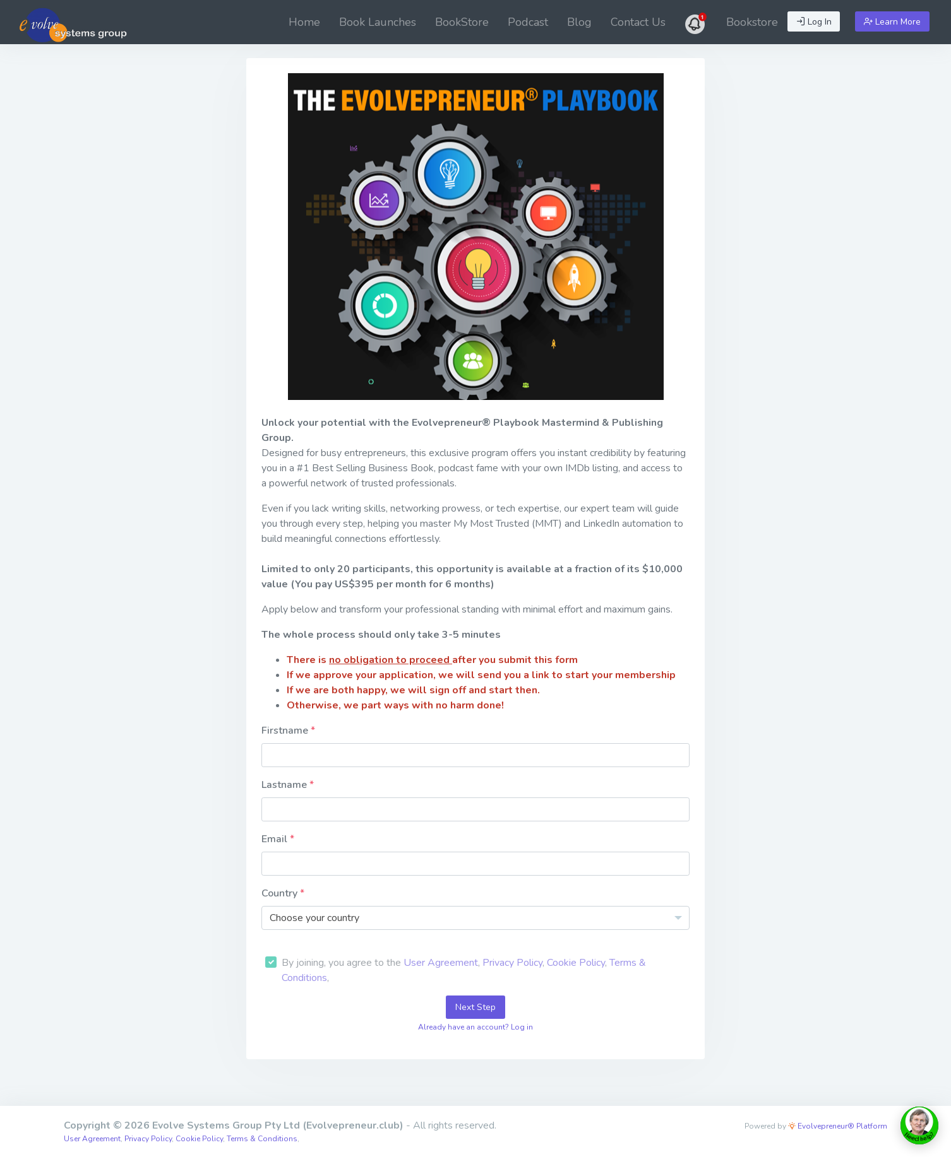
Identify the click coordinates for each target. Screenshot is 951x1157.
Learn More (892, 22)
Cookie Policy (576, 963)
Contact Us (638, 22)
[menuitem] (304, 22)
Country (280, 893)
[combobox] (475, 918)
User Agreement (441, 963)
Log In (814, 22)
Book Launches (377, 22)
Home (304, 22)
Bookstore (752, 22)
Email (275, 839)
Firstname (286, 730)
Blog (579, 22)
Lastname (285, 785)
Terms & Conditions (262, 1139)
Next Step (475, 1007)
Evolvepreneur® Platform (837, 1126)
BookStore (462, 22)
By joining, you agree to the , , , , (464, 970)
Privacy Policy (512, 963)
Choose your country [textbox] (314, 918)
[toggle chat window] (919, 1125)
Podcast (528, 22)
